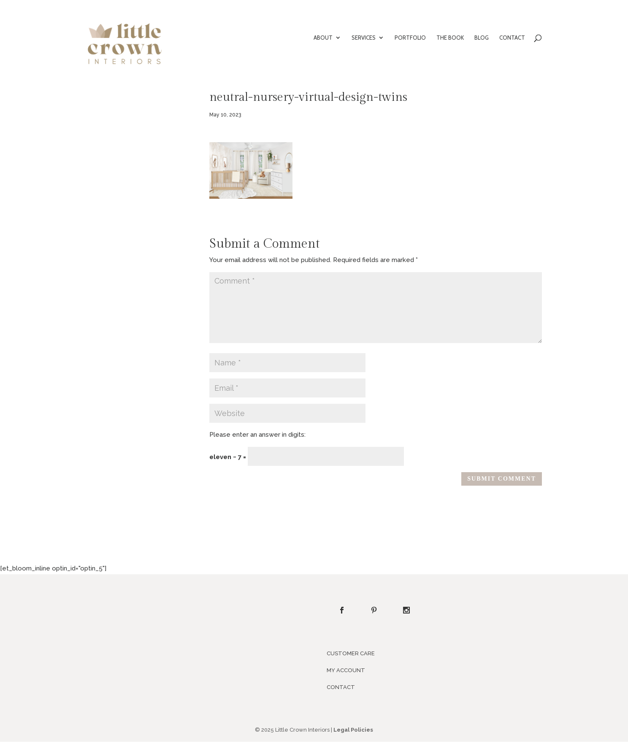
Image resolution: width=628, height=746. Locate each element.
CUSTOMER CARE (351, 653)
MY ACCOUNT (346, 670)
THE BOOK (450, 38)
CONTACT (512, 38)
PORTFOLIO (410, 38)
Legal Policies (353, 730)
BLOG (481, 38)
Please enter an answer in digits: (257, 434)
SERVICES (364, 38)
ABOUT (323, 38)
